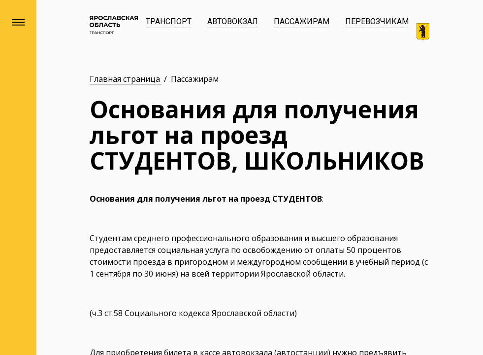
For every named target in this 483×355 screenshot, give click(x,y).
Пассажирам (301, 21)
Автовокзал (232, 21)
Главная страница (126, 78)
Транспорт (169, 21)
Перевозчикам (377, 21)
